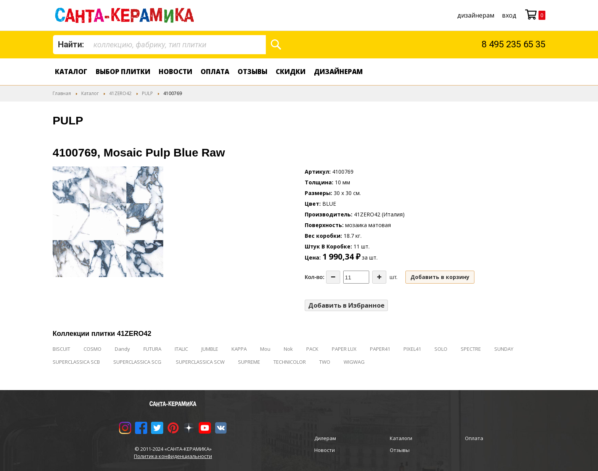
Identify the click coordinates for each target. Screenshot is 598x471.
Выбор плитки (123, 71)
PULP (147, 93)
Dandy (122, 348)
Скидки (290, 71)
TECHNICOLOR (289, 361)
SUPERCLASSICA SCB (76, 361)
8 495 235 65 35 (513, 44)
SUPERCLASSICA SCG (137, 361)
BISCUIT (61, 348)
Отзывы (252, 71)
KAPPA (239, 348)
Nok (288, 348)
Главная (62, 93)
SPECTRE (471, 348)
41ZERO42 (120, 93)
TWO (324, 361)
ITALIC (181, 348)
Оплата (215, 71)
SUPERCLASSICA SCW (200, 361)
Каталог (71, 71)
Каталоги (401, 438)
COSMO (92, 348)
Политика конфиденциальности (173, 456)
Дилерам (325, 438)
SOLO (440, 348)
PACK (312, 348)
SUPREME (249, 361)
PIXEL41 (412, 348)
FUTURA (152, 348)
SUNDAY (503, 348)
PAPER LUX (344, 348)
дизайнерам (475, 15)
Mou (265, 348)
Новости (175, 71)
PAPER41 (380, 348)
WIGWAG (354, 361)
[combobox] (159, 45)
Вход (509, 15)
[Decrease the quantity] (333, 277)
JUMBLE (209, 348)
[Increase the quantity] (379, 277)
